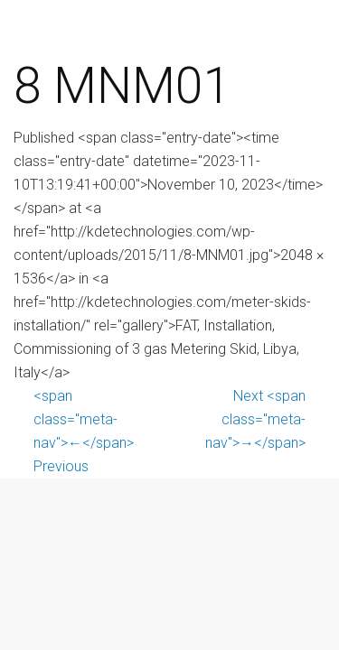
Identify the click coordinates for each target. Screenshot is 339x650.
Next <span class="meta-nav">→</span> (255, 419)
